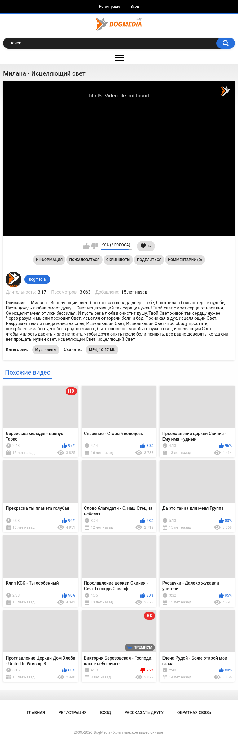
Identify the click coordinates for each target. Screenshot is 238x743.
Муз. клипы (46, 350)
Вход (134, 6)
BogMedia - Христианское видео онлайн (128, 732)
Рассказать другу (144, 712)
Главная (36, 712)
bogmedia (37, 279)
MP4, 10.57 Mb (102, 350)
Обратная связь (194, 712)
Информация (49, 260)
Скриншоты (118, 260)
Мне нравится (86, 246)
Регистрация (110, 6)
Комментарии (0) (185, 260)
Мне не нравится (94, 246)
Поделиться (149, 260)
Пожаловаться (84, 260)
